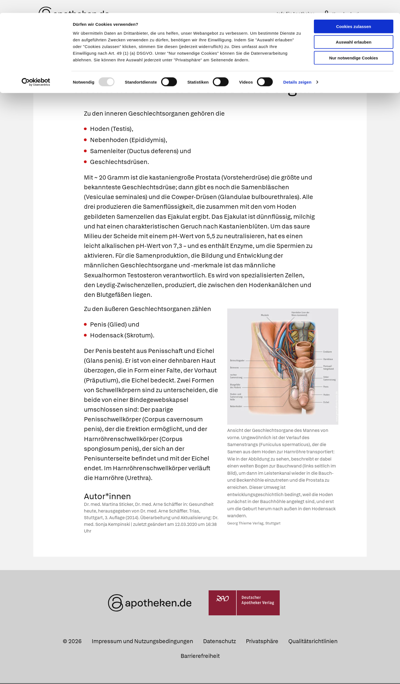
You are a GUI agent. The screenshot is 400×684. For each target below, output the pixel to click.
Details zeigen (297, 69)
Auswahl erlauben (353, 29)
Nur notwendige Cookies (353, 45)
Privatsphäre (262, 642)
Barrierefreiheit (200, 657)
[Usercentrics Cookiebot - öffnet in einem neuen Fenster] (36, 69)
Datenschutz (219, 642)
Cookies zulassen (353, 13)
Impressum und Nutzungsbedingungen (142, 642)
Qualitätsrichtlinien (313, 642)
